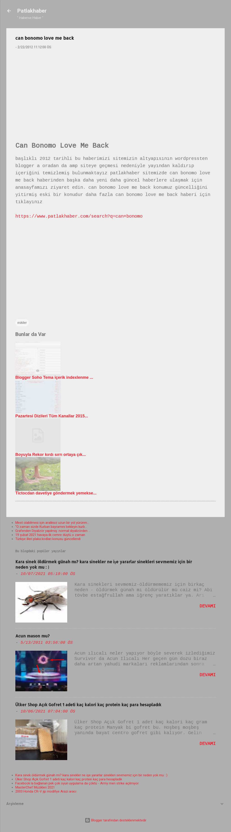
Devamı (207, 606)
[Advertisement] (115, 88)
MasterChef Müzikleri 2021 (35, 787)
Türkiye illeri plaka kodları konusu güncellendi (48, 539)
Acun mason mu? (32, 635)
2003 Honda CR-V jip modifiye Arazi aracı (45, 791)
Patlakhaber (32, 11)
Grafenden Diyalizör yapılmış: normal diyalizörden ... (52, 531)
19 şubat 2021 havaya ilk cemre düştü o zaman (50, 535)
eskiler (22, 323)
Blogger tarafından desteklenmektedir (115, 820)
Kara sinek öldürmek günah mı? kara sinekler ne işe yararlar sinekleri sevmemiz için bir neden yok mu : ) (91, 775)
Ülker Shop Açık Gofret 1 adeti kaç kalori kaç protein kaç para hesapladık (88, 704)
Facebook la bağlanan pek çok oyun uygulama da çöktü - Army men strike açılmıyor (77, 783)
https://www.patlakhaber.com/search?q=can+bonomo (79, 216)
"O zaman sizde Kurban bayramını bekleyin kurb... (51, 527)
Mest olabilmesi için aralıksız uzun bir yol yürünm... (52, 523)
